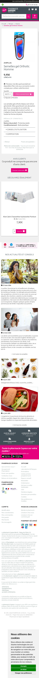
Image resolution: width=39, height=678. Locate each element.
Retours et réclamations (9, 479)
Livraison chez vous (27, 513)
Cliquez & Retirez (10, 432)
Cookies (24, 497)
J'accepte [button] (23, 666)
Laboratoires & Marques (29, 470)
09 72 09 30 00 (29, 440)
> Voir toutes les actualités (20, 354)
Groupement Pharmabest (6, 470)
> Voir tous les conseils (19, 425)
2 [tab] (21, 238)
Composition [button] (12, 134)
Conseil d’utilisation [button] (16, 129)
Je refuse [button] (23, 669)
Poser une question (8, 474)
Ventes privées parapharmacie (26, 475)
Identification (6, 511)
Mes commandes (7, 515)
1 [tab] (18, 238)
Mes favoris (5, 520)
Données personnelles (28, 495)
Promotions (25, 472)
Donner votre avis (19, 170)
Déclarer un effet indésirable (26, 487)
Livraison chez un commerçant (26, 516)
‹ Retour (7, 142)
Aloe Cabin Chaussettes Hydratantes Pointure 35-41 (19, 218)
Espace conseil (26, 479)
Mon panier (5, 518)
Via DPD (10, 440)
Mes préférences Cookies (26, 500)
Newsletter (24, 481)
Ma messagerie (6, 523)
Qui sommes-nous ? (8, 467)
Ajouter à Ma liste (11, 98)
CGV (22, 490)
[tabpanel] (19, 208)
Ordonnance (25, 483)
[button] (8, 94)
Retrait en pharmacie (27, 511)
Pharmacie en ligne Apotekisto (19, 617)
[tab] (19, 130)
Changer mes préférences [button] (23, 673)
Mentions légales (26, 492)
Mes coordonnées (8, 513)
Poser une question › (28, 142)
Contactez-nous (7, 476)
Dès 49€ (29, 433)
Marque (11, 24)
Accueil (4, 24)
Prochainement (23, 94)
